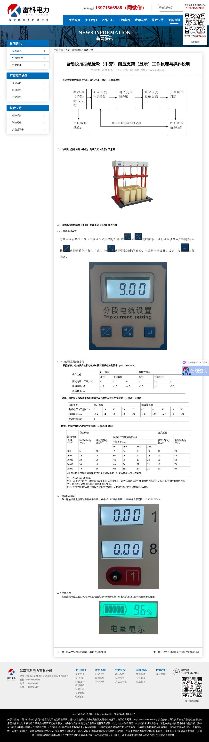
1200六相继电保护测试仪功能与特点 (181, 652)
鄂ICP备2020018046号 (125, 714)
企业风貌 (79, 693)
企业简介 (79, 674)
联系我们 (79, 696)
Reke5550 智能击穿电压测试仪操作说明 (86, 652)
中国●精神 (17, 58)
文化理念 (79, 678)
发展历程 (79, 689)
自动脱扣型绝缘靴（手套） (76, 80)
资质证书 (79, 681)
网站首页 (74, 20)
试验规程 (16, 122)
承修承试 (16, 83)
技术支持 (157, 20)
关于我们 (91, 20)
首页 (67, 50)
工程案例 (124, 20)
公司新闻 (140, 678)
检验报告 (16, 115)
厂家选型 (16, 97)
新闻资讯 (174, 20)
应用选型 (141, 20)
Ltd (110, 714)
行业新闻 (16, 65)
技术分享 (88, 50)
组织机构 (79, 685)
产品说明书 (18, 129)
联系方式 (160, 674)
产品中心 (107, 20)
